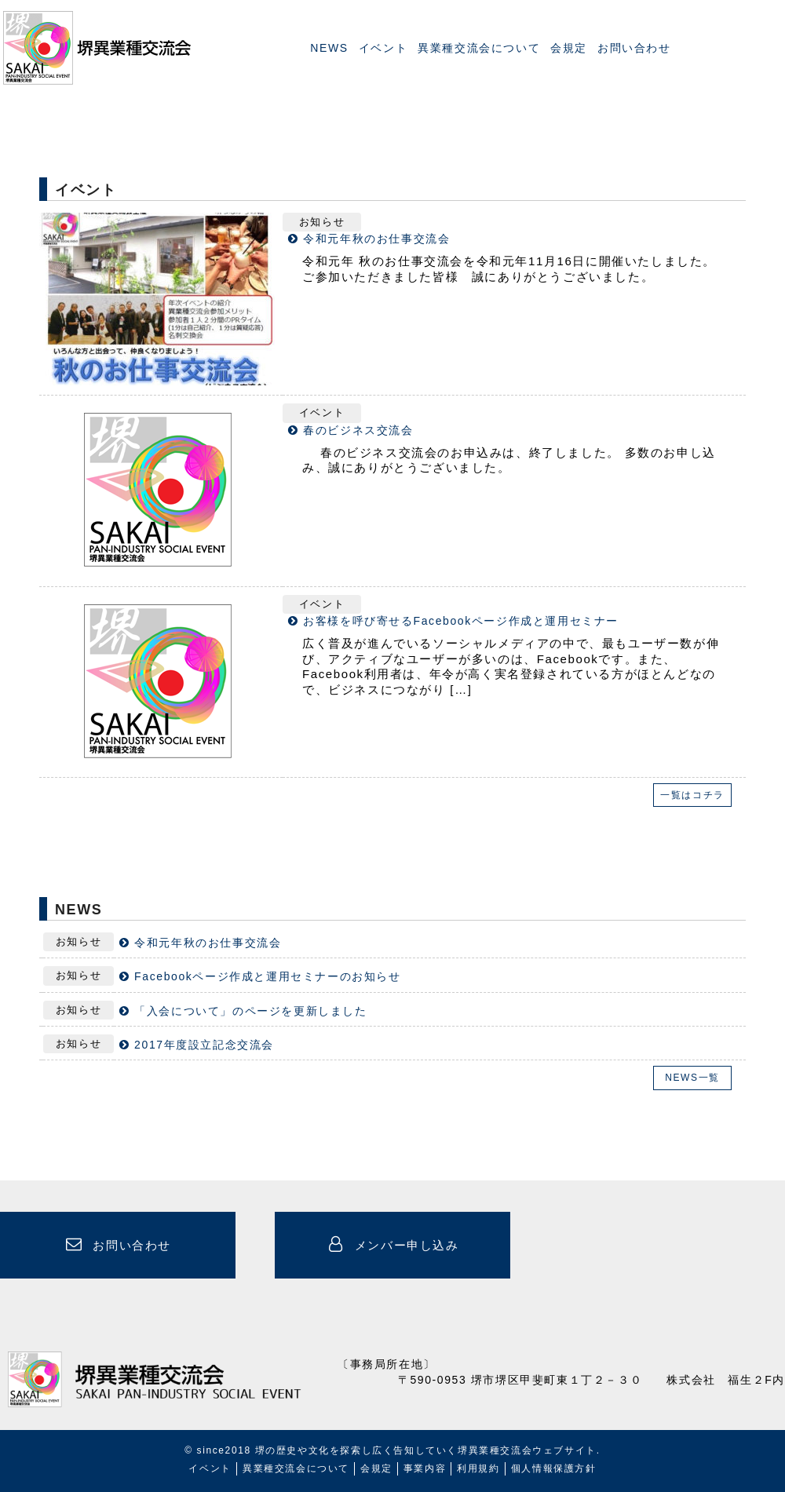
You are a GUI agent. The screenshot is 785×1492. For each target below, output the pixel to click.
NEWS (329, 48)
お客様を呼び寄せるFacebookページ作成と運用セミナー (461, 621)
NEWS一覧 (692, 1077)
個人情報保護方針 (554, 1468)
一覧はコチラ (692, 795)
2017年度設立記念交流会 (204, 1044)
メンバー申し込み (392, 1244)
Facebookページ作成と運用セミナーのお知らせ (267, 976)
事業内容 (424, 1468)
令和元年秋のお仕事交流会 (376, 238)
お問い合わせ (634, 48)
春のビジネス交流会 (358, 430)
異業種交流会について (479, 48)
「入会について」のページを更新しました (250, 1011)
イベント (383, 48)
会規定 (568, 48)
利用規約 (478, 1468)
